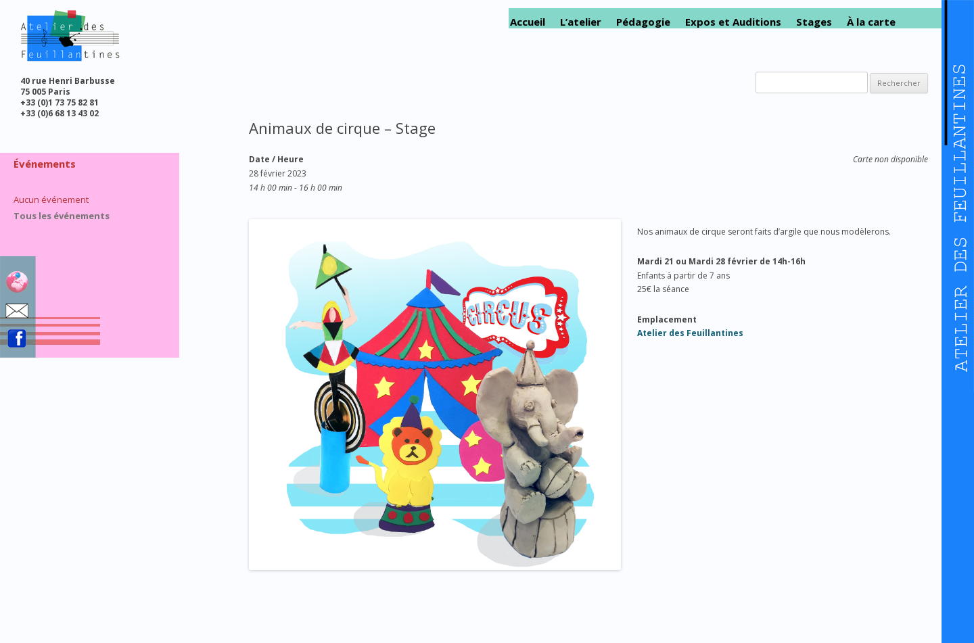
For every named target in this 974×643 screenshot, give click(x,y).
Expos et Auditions (733, 22)
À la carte (871, 22)
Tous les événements (62, 216)
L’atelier (580, 22)
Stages (814, 22)
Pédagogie (643, 22)
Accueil (527, 22)
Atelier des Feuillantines (690, 333)
